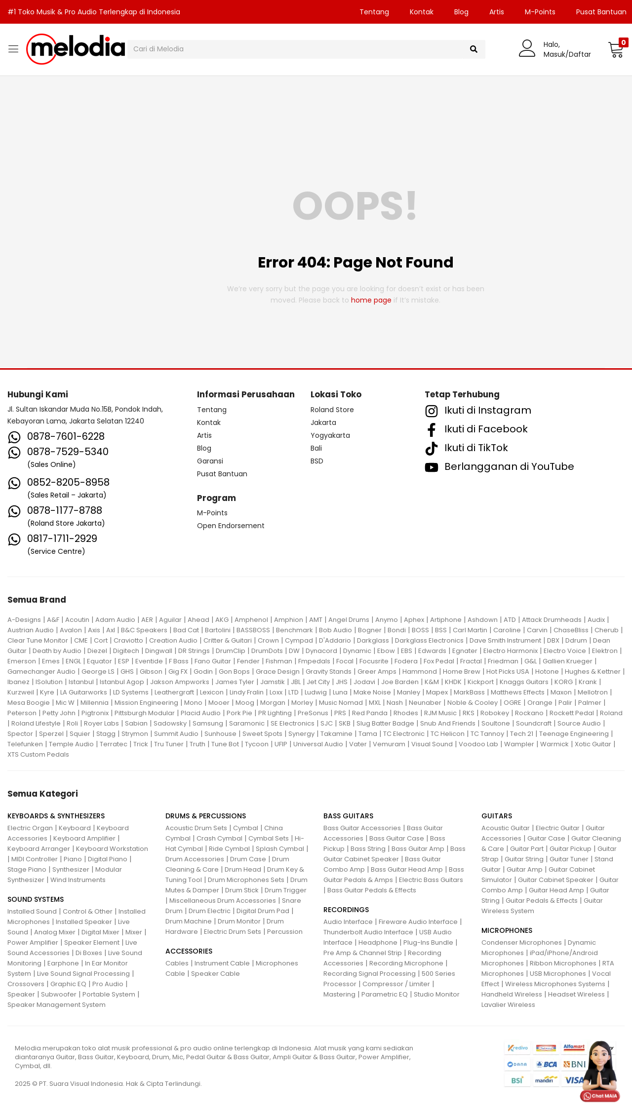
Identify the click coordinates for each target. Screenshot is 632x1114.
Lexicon (212, 692)
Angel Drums (348, 619)
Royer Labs (101, 723)
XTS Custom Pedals (38, 754)
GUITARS (496, 816)
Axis (94, 630)
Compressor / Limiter (396, 984)
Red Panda (370, 713)
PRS (340, 713)
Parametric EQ (384, 994)
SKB (345, 723)
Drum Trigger (286, 890)
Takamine (336, 733)
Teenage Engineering (574, 733)
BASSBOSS (253, 630)
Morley (302, 702)
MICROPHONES (506, 930)
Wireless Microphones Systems (555, 984)
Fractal (471, 661)
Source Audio (579, 723)
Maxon (561, 692)
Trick (140, 744)
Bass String (368, 848)
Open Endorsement (231, 526)
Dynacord (321, 650)
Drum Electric (210, 911)
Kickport (481, 682)
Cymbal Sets (268, 838)
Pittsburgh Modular (145, 713)
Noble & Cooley (472, 702)
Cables (177, 963)
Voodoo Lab (478, 744)
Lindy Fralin (247, 692)
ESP (123, 661)
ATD (510, 619)
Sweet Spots (262, 733)
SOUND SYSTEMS (35, 899)
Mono (193, 702)
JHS (342, 682)
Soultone (495, 723)
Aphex (414, 619)
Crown (268, 640)
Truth (197, 744)
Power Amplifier (32, 942)
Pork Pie (239, 713)
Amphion (288, 619)
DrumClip (230, 650)
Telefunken (25, 744)
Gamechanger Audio (41, 671)
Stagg (106, 733)
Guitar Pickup (571, 848)
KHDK (453, 682)
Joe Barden (400, 682)
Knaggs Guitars (524, 682)
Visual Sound (432, 744)
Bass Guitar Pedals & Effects (371, 890)
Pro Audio (107, 984)
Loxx (276, 692)
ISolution (49, 682)
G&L (530, 661)
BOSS (420, 630)
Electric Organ (30, 828)
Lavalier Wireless (508, 1004)
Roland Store (332, 410)
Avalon (71, 630)
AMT (315, 619)
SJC (326, 723)
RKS (468, 713)
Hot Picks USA (507, 671)
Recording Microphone (406, 963)
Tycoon (257, 744)
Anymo (386, 619)
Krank (588, 682)
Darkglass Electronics (429, 640)
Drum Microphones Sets (246, 879)
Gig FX (178, 671)
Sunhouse (220, 733)
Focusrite (374, 661)
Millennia (94, 702)
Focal (345, 661)
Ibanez (18, 682)
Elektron (605, 650)
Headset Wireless (576, 994)
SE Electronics (293, 723)
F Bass (179, 661)
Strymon (134, 733)
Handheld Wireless (511, 994)
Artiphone (446, 619)
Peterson (22, 713)
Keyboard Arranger (38, 848)
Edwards (432, 650)
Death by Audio (57, 650)
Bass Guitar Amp (418, 848)
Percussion (285, 931)
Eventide (149, 661)
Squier (80, 733)
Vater (358, 744)
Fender (248, 661)
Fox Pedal (439, 661)
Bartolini (218, 630)
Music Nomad (341, 702)
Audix (596, 619)
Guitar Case (546, 838)
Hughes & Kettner (593, 671)
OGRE (512, 702)
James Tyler (234, 682)
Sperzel (51, 733)
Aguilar (170, 619)
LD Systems (131, 692)
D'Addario (335, 640)
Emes (51, 661)
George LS (98, 671)
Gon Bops (234, 671)
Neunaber (425, 702)
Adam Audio (115, 619)
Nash (395, 702)
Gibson (151, 671)
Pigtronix (95, 713)
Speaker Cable (215, 973)
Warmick (554, 744)
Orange (540, 702)
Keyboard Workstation (112, 848)
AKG (222, 619)
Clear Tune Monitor (37, 640)
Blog (461, 12)
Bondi (397, 630)
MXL (375, 702)
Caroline (507, 630)
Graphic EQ (68, 984)
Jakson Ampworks (179, 682)
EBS (406, 650)
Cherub (606, 630)
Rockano (529, 713)
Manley (408, 692)
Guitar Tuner (569, 859)
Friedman (503, 661)
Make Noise (372, 692)
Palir (565, 702)
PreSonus (313, 713)
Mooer (219, 702)
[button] (616, 49)
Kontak (422, 12)
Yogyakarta (330, 435)
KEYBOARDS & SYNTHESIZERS (56, 816)
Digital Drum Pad (263, 911)
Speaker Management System (56, 1004)
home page (371, 300)
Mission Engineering (146, 702)
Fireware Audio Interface (418, 921)
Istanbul (81, 682)
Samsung (208, 723)
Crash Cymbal (219, 838)
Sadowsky (170, 723)
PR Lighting (275, 713)
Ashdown (483, 619)
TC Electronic (404, 733)
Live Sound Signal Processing (83, 973)
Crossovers (25, 984)
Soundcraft (534, 723)
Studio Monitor (437, 994)
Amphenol (251, 619)
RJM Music (440, 713)
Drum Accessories (194, 859)
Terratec (113, 744)
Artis (496, 12)
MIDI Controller (34, 859)
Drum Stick (242, 890)
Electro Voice (565, 650)
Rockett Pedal (572, 713)
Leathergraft (174, 692)
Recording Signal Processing (369, 973)
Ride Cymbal (229, 848)
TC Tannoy (487, 733)
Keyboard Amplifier (84, 838)
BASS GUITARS (348, 816)
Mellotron (593, 692)
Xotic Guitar (593, 744)
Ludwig (316, 692)
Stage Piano (26, 869)
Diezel (97, 650)
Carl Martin (470, 630)
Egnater (464, 650)
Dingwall (158, 650)
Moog (245, 702)
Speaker (21, 994)
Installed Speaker (84, 921)
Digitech (126, 650)
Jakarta (323, 422)
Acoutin (77, 619)
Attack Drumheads (552, 619)
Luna (340, 692)
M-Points (540, 12)
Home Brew (461, 671)
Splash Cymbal (280, 848)
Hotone (547, 671)
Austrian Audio (30, 630)
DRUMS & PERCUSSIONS (205, 816)
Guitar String (524, 859)
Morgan (272, 702)
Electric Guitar (558, 828)
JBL (296, 682)
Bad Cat (186, 630)
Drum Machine (188, 921)
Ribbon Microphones (563, 963)
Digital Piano (107, 859)
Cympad (299, 640)
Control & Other (88, 911)
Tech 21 (521, 733)
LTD (293, 692)
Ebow (386, 650)
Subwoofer (59, 994)
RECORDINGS (346, 910)
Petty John (59, 713)
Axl (110, 630)
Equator (99, 661)
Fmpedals (314, 661)
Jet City (318, 682)
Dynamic (357, 650)
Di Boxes (89, 953)
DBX (553, 640)
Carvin (537, 630)
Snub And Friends (447, 723)
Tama (367, 733)
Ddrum (576, 640)
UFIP (281, 744)
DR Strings (194, 650)
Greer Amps (376, 671)
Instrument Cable (222, 963)
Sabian (136, 723)
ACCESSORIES (188, 951)
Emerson (21, 661)
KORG (563, 682)
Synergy (301, 733)
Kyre (47, 692)
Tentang (374, 12)
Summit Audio (176, 733)
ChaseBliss (571, 630)
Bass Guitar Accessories (362, 828)
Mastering (339, 994)
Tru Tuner (169, 744)
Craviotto (128, 640)
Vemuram (389, 744)
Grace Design (278, 671)
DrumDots (267, 650)
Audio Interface (348, 921)
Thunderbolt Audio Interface (368, 932)
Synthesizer (70, 869)
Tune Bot (225, 744)
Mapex (437, 692)
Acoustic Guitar (505, 828)
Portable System (108, 994)
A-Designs (24, 619)
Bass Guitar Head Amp (407, 869)
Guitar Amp (525, 869)
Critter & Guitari (227, 640)
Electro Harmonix (510, 650)
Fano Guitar (213, 661)
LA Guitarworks (83, 692)
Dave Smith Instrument (505, 640)
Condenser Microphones (521, 942)
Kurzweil (20, 692)
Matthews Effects (518, 692)
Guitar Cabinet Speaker (555, 879)
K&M (432, 682)
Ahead (198, 619)
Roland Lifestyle (36, 723)
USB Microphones (558, 973)
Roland (611, 713)
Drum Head (243, 869)
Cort (101, 640)
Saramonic (247, 723)
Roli (72, 723)
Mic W (65, 702)
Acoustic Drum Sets (196, 828)
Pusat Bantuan (222, 474)
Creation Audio (173, 640)
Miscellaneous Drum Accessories (222, 900)
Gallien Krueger (567, 661)
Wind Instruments (78, 879)
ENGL (73, 661)
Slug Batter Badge (385, 723)
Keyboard (75, 828)
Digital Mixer (100, 932)
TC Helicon (448, 733)
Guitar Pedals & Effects (542, 900)
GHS (127, 671)
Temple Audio (71, 744)
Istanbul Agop (122, 682)
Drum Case (248, 859)
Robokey (494, 713)
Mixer (133, 932)
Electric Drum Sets (232, 931)
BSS (441, 630)
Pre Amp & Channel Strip (362, 953)
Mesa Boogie (28, 702)
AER (147, 619)
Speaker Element (91, 942)
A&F (53, 619)
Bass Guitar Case (396, 838)
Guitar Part (527, 848)
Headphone (377, 942)
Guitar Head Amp (556, 890)
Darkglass (373, 640)
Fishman (279, 661)
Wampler (519, 744)
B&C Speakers (144, 630)
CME (81, 640)
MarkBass (469, 692)
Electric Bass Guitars (431, 879)
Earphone (63, 963)
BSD (317, 461)
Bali (316, 448)
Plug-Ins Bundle (428, 942)
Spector (20, 733)
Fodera (406, 661)
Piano (73, 859)
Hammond (419, 671)
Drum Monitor (239, 921)
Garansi (210, 461)
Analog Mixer (55, 932)
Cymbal (245, 828)
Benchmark (294, 630)
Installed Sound (32, 911)
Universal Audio (318, 744)
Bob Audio (335, 630)
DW (294, 650)
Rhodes (406, 713)
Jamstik (272, 682)
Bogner (370, 630)
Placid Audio (201, 713)
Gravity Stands (329, 671)
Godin (203, 671)
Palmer (589, 702)
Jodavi (364, 682)
